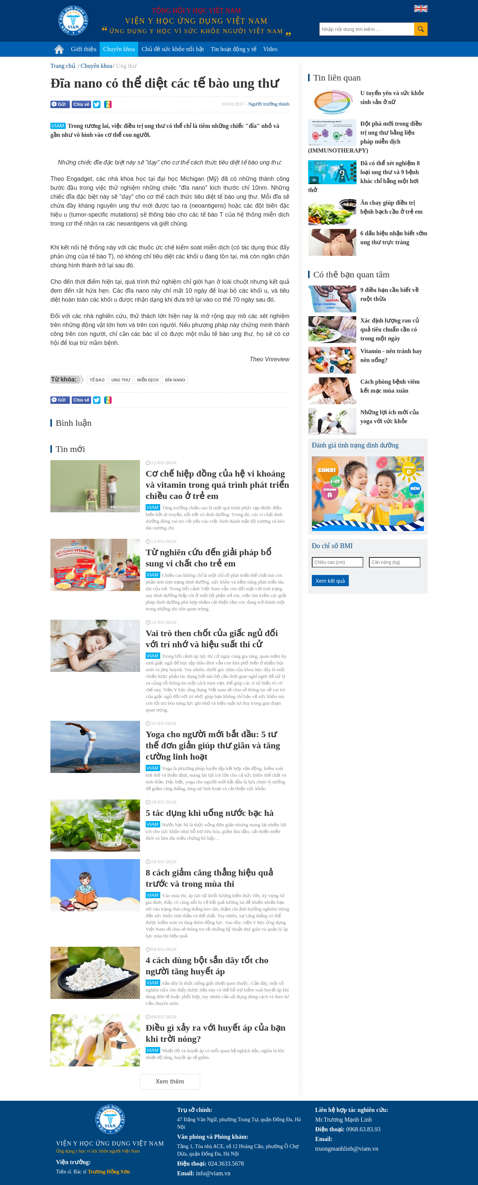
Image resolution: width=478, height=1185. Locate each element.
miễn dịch (147, 380)
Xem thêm (170, 1081)
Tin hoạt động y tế (234, 49)
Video (270, 49)
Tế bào (97, 380)
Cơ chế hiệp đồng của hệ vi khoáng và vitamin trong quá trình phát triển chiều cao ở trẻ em (217, 485)
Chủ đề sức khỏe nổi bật (173, 49)
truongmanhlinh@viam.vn (346, 1148)
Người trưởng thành (268, 104)
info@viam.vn (213, 1173)
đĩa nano (175, 380)
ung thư (120, 380)
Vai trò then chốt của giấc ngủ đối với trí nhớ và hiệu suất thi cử (212, 638)
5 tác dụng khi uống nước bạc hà (210, 813)
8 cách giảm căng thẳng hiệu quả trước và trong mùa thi (209, 878)
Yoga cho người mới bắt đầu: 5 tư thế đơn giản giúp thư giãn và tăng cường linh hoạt (213, 745)
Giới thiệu (83, 49)
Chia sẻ (81, 104)
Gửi (59, 104)
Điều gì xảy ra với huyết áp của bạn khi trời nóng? (216, 1033)
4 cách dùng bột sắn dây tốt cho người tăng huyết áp (207, 965)
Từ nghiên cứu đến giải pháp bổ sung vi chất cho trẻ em (208, 557)
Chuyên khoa (119, 49)
